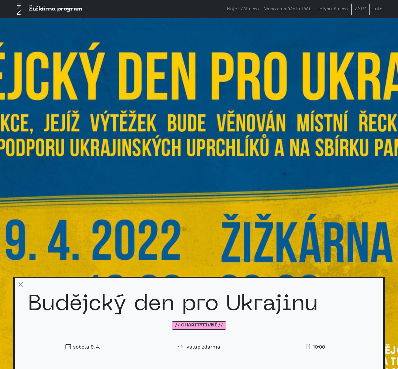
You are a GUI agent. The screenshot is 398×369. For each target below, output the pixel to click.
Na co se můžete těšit (287, 9)
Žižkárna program (47, 9)
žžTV (360, 9)
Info (378, 9)
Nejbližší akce (243, 9)
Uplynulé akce (332, 9)
